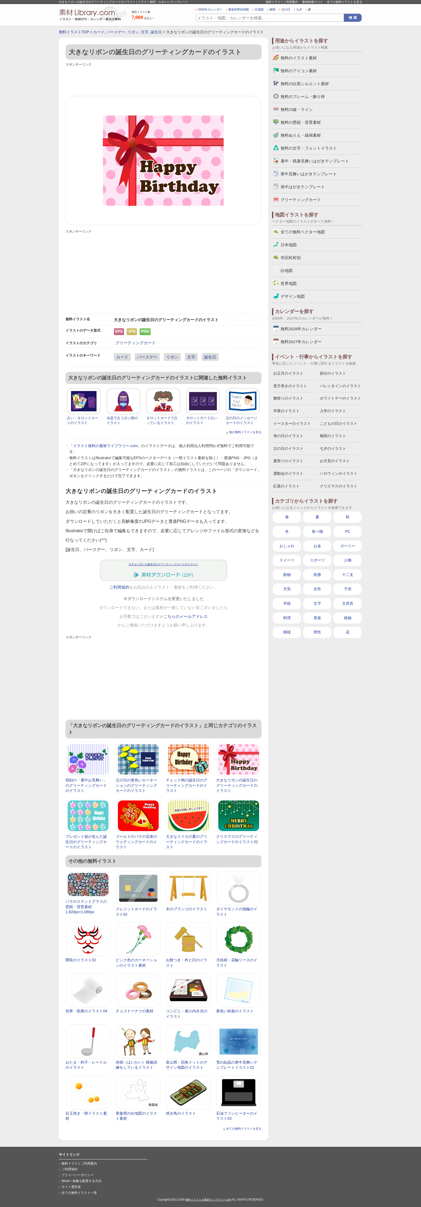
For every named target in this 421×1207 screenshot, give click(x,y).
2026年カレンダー (210, 9)
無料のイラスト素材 (299, 58)
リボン (133, 32)
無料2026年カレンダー (301, 329)
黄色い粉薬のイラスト (235, 1011)
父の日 (285, 9)
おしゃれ (287, 546)
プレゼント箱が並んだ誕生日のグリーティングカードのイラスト (86, 841)
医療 (317, 574)
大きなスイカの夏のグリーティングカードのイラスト (186, 841)
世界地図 (289, 283)
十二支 (347, 574)
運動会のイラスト (288, 473)
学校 (287, 603)
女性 (317, 589)
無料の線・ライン (297, 109)
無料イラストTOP (74, 32)
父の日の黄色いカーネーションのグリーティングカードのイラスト (136, 785)
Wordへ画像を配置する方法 (81, 1181)
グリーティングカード (135, 342)
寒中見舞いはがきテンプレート (309, 174)
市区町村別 (291, 257)
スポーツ (317, 560)
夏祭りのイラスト (288, 461)
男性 (317, 632)
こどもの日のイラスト (338, 423)
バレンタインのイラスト (340, 386)
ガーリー (347, 546)
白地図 (259, 9)
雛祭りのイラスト (288, 398)
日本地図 (289, 244)
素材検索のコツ (312, 1)
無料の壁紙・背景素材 (301, 122)
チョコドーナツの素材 (134, 1011)
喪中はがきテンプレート (303, 186)
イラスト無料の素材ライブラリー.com (105, 446)
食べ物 (317, 531)
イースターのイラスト (292, 423)
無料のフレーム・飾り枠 (303, 96)
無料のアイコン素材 (299, 70)
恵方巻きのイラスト (290, 386)
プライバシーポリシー (77, 1175)
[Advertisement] (163, 80)
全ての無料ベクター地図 (303, 232)
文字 (144, 32)
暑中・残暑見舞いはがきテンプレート (315, 161)
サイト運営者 (71, 1187)
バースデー (116, 32)
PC (347, 531)
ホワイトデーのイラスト (340, 398)
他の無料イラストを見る (245, 432)
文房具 (347, 603)
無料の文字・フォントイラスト (309, 148)
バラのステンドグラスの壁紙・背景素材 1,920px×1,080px (86, 906)
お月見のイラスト (335, 461)
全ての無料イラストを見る (344, 1)
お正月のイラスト (288, 373)
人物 (347, 560)
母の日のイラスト (288, 436)
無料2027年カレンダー (301, 341)
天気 (287, 589)
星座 (317, 618)
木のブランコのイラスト (186, 909)
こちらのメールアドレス (186, 616)
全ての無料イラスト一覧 (79, 1193)
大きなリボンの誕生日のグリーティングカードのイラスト (163, 564)
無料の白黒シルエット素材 (305, 83)
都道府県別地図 (238, 9)
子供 (347, 589)
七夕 (299, 9)
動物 (287, 574)
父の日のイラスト (288, 448)
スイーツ (287, 560)
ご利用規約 (119, 587)
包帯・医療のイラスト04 (86, 1011)
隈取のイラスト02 (81, 960)
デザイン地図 (293, 296)
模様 (287, 632)
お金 (317, 546)
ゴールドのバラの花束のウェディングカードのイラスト (136, 841)
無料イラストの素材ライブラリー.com (208, 1199)
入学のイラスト (333, 411)
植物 (347, 618)
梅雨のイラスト (333, 436)
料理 (287, 618)
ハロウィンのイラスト (338, 473)
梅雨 (272, 9)
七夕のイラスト (333, 448)
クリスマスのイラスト (338, 486)
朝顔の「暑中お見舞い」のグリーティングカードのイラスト (86, 785)
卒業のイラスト (286, 411)
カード (98, 32)
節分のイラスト (333, 373)
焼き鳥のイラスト (181, 1113)
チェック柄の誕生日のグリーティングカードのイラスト (186, 785)
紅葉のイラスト (286, 486)
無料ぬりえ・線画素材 (301, 135)
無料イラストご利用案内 (282, 1)
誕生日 (156, 32)
